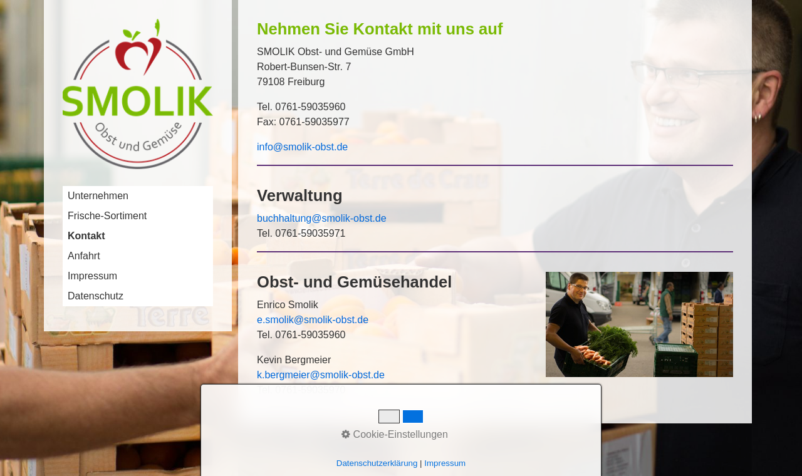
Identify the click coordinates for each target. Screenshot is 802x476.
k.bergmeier (283, 375)
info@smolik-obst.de (302, 147)
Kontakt (86, 235)
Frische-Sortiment (107, 215)
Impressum (92, 276)
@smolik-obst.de (347, 375)
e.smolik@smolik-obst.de (312, 319)
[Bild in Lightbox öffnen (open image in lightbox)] (639, 324)
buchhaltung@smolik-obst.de (323, 218)
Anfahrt (84, 256)
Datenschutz (95, 296)
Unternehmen (98, 195)
